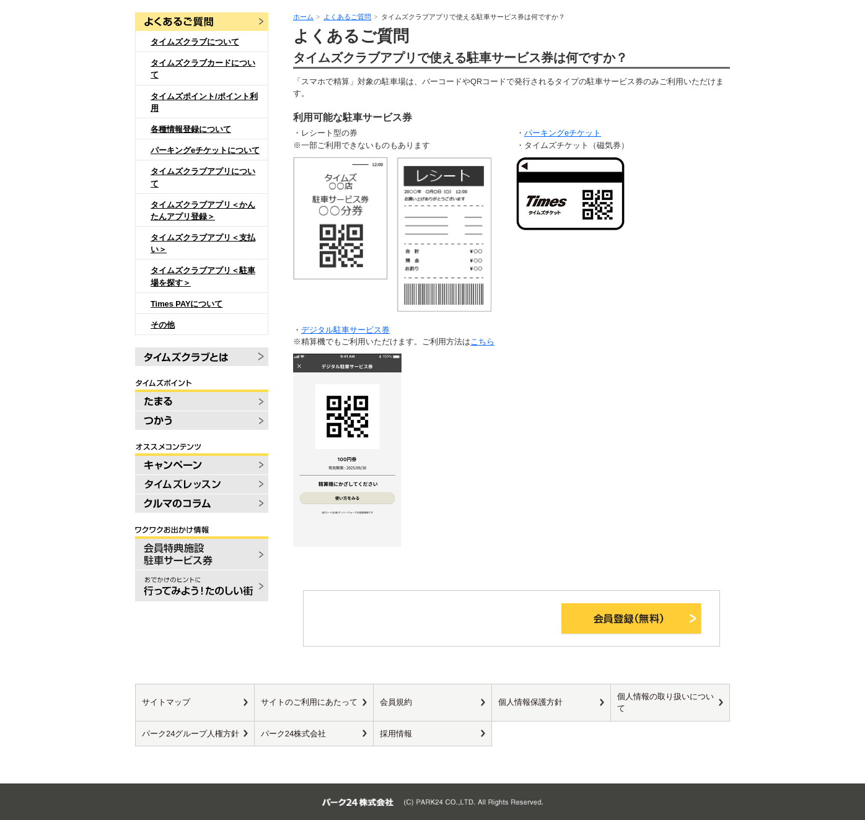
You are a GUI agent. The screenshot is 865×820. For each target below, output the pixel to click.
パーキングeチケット (562, 132)
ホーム (303, 16)
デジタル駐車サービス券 (345, 329)
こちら (482, 341)
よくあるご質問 (347, 16)
